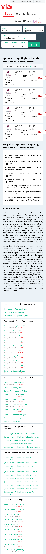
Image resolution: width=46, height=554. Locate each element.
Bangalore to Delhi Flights (14, 504)
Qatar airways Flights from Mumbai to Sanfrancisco (19, 493)
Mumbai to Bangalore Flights (15, 549)
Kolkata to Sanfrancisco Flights (16, 404)
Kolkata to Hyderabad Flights (15, 346)
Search (34, 45)
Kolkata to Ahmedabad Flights (15, 366)
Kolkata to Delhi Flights (13, 331)
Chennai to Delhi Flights (13, 534)
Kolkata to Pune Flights (13, 351)
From (4, 28)
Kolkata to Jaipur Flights (13, 356)
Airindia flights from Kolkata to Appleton (19, 433)
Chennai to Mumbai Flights (14, 539)
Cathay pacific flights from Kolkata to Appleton (22, 437)
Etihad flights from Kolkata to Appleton (19, 444)
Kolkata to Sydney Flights (13, 388)
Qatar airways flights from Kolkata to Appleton (22, 447)
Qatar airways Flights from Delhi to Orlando (21, 489)
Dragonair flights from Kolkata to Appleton (21, 440)
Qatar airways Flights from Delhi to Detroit (20, 472)
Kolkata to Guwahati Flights (14, 371)
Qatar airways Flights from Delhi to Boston (21, 478)
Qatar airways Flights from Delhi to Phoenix (21, 485)
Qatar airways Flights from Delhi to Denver (20, 475)
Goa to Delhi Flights (11, 524)
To (25, 28)
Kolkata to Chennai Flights (14, 341)
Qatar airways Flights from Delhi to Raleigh (20, 482)
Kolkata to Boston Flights (14, 418)
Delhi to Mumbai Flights (13, 529)
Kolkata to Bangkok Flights (14, 409)
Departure (6, 35)
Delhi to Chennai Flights (13, 519)
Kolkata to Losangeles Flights (15, 391)
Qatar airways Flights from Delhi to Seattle (20, 463)
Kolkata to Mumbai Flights (14, 336)
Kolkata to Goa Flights (12, 361)
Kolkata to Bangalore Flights (15, 326)
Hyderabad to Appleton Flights (15, 309)
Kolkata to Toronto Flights (14, 383)
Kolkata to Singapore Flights (15, 421)
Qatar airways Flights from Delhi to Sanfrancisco (17, 458)
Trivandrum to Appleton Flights (16, 316)
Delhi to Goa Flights (11, 544)
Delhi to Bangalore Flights (14, 509)
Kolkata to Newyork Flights (14, 399)
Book (40, 78)
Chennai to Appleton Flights (14, 312)
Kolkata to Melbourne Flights (15, 414)
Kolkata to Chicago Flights (14, 394)
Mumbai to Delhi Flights (13, 514)
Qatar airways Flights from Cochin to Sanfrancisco (18, 467)
